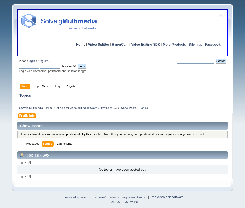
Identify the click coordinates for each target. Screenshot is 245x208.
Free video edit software (167, 197)
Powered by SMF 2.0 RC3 (80, 197)
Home (80, 44)
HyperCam (120, 44)
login (32, 61)
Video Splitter (98, 44)
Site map (195, 44)
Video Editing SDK (145, 44)
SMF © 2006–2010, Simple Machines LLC (122, 197)
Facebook (213, 44)
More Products (174, 44)
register (44, 61)
